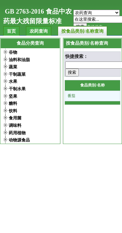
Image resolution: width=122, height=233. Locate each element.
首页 (11, 31)
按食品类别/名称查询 (82, 31)
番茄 (71, 96)
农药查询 (39, 31)
